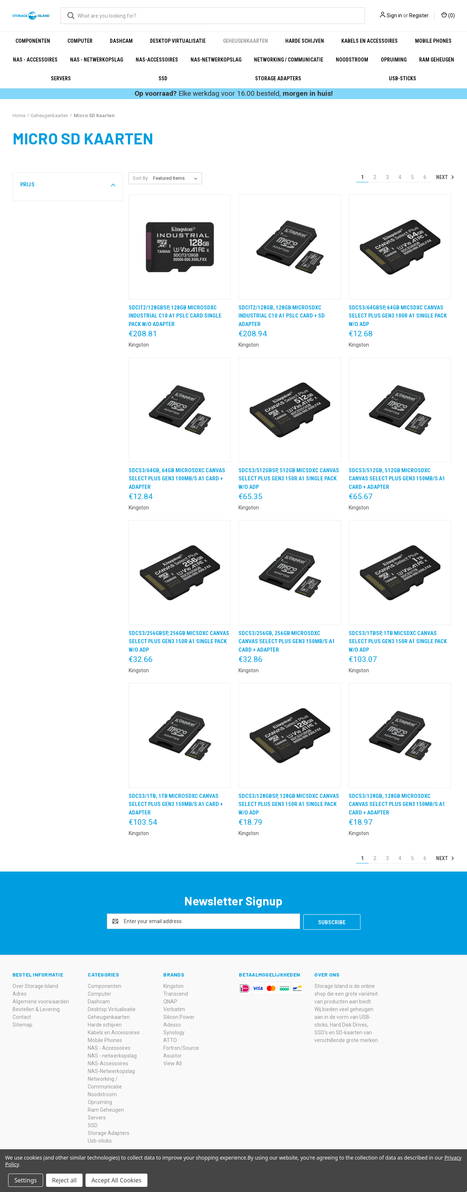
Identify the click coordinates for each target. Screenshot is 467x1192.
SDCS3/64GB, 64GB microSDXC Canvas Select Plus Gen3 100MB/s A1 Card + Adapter (177, 478)
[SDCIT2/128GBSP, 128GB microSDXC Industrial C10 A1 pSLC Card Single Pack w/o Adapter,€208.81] (180, 247)
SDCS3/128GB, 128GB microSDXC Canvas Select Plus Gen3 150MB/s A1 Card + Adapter (397, 804)
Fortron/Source (181, 1047)
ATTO (170, 1039)
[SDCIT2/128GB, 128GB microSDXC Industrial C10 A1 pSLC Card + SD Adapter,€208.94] (289, 247)
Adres (20, 993)
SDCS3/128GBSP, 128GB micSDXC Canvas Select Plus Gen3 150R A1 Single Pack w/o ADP (288, 804)
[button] (67, 184)
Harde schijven (304, 41)
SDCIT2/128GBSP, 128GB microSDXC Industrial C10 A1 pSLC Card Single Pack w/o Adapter (175, 315)
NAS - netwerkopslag (96, 60)
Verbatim (174, 1009)
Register (419, 15)
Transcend (175, 993)
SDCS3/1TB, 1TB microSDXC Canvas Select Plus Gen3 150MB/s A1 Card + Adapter (176, 804)
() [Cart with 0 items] (448, 15)
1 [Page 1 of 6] (362, 177)
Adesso (172, 1024)
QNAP (170, 1001)
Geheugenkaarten (245, 41)
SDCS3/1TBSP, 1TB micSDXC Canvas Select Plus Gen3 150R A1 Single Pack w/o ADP (398, 641)
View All (172, 1063)
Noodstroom (352, 60)
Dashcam (121, 41)
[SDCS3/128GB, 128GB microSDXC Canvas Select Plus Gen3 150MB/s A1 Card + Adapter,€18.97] (400, 735)
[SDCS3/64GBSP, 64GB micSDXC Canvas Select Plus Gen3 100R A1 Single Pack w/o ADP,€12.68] (400, 247)
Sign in (394, 15)
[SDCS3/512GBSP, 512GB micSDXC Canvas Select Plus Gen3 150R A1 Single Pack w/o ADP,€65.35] (289, 410)
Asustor (172, 1055)
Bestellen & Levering (36, 1009)
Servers (61, 78)
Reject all (64, 1180)
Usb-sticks (402, 78)
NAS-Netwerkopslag (216, 60)
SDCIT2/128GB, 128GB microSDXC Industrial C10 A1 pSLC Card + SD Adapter (281, 315)
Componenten (32, 41)
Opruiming (394, 60)
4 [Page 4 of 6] (399, 177)
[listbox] (177, 178)
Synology (174, 1032)
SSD (162, 78)
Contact (22, 1016)
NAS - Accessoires (35, 60)
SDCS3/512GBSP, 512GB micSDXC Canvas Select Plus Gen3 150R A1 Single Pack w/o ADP (288, 478)
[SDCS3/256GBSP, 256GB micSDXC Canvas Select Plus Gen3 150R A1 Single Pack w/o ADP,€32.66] (180, 573)
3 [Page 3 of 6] (387, 177)
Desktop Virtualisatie (178, 41)
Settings (25, 1180)
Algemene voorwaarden (41, 1001)
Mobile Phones (433, 41)
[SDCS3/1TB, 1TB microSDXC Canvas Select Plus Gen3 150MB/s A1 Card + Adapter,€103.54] (180, 735)
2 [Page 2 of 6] (374, 177)
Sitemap (22, 1024)
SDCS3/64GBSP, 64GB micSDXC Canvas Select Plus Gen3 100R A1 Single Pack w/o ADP (398, 315)
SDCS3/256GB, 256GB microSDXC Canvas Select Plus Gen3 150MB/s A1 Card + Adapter (286, 641)
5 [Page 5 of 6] (412, 177)
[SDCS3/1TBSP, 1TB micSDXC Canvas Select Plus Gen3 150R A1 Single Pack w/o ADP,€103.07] (400, 573)
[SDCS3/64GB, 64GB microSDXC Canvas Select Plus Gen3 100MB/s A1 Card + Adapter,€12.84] (180, 410)
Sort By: (141, 178)
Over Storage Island (35, 985)
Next (445, 177)
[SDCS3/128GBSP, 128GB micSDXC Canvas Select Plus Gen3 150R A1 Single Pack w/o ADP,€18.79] (289, 735)
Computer (80, 41)
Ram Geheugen (436, 60)
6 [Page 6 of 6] (425, 177)
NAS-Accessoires (157, 60)
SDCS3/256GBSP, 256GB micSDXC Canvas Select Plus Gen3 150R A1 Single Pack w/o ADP (179, 641)
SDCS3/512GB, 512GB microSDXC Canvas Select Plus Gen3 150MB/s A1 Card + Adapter (397, 478)
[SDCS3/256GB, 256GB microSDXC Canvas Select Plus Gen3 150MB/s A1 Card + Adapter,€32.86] (289, 573)
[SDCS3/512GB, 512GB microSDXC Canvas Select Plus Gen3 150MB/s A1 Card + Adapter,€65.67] (400, 410)
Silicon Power (179, 1016)
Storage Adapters (278, 78)
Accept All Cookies (116, 1180)
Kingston (173, 985)
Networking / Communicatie (288, 60)
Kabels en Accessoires (369, 41)
